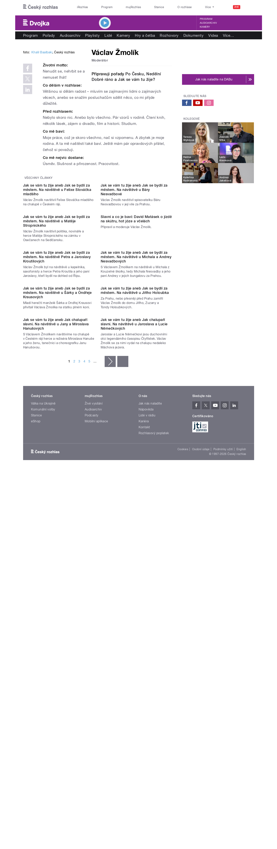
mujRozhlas (133, 7)
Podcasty (92, 670)
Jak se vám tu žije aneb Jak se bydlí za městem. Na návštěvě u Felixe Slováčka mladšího (57, 283)
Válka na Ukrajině (43, 658)
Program (107, 7)
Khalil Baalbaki (41, 112)
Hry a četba (145, 35)
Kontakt (144, 682)
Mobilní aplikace (96, 676)
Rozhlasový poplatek (154, 688)
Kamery (205, 26)
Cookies (182, 704)
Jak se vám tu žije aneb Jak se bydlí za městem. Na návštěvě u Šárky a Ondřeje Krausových (57, 507)
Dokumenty (193, 35)
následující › (110, 616)
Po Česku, (135, 74)
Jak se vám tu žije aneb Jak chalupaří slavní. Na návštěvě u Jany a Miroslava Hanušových (56, 578)
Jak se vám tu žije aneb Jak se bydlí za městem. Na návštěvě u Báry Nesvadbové (134, 283)
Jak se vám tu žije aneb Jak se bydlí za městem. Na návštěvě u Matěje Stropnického (56, 355)
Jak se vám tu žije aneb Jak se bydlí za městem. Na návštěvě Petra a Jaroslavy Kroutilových (57, 431)
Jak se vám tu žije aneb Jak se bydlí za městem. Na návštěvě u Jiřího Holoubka (135, 505)
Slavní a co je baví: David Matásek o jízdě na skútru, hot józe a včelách (136, 353)
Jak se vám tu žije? (136, 79)
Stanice (159, 7)
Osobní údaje (201, 704)
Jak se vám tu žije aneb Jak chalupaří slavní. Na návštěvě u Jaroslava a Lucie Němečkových (134, 578)
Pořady (49, 35)
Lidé (108, 35)
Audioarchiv (208, 23)
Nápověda (146, 664)
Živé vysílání (93, 658)
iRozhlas (82, 7)
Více (228, 35)
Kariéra (144, 676)
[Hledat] (248, 7)
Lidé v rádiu (147, 670)
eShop (35, 676)
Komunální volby (43, 664)
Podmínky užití (223, 704)
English (241, 704)
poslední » (122, 616)
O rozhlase (184, 7)
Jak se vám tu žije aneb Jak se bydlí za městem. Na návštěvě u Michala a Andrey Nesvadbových (136, 431)
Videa (213, 35)
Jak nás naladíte (150, 658)
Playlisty (92, 35)
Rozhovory (169, 35)
